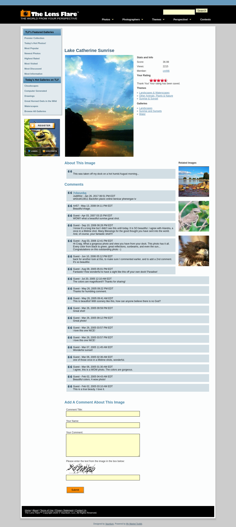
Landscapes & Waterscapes (154, 92)
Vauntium (109, 524)
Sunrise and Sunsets (150, 111)
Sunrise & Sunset (148, 98)
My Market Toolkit (134, 524)
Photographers (131, 19)
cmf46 (166, 70)
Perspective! (180, 19)
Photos (106, 19)
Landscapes (145, 108)
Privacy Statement (64, 510)
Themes (156, 19)
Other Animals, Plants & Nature (156, 95)
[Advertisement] (42, 221)
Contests (205, 19)
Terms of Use (46, 510)
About (36, 510)
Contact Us (80, 510)
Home (28, 510)
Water (142, 114)
